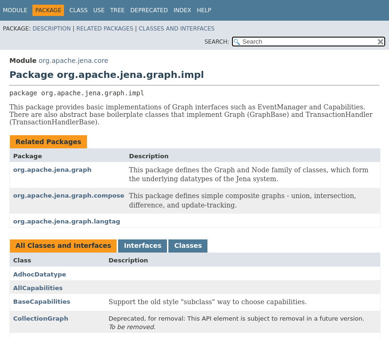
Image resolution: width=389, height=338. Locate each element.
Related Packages (104, 28)
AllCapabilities (38, 288)
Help (204, 10)
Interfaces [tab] (142, 245)
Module (15, 10)
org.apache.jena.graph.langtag (66, 221)
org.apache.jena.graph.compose (68, 195)
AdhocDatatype (39, 274)
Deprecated (149, 10)
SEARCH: (217, 41)
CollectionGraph (40, 318)
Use (98, 10)
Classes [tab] (188, 245)
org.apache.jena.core (73, 60)
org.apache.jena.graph (52, 169)
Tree (117, 10)
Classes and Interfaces (176, 28)
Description (51, 28)
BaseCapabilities (42, 301)
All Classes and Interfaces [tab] (63, 245)
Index (182, 10)
